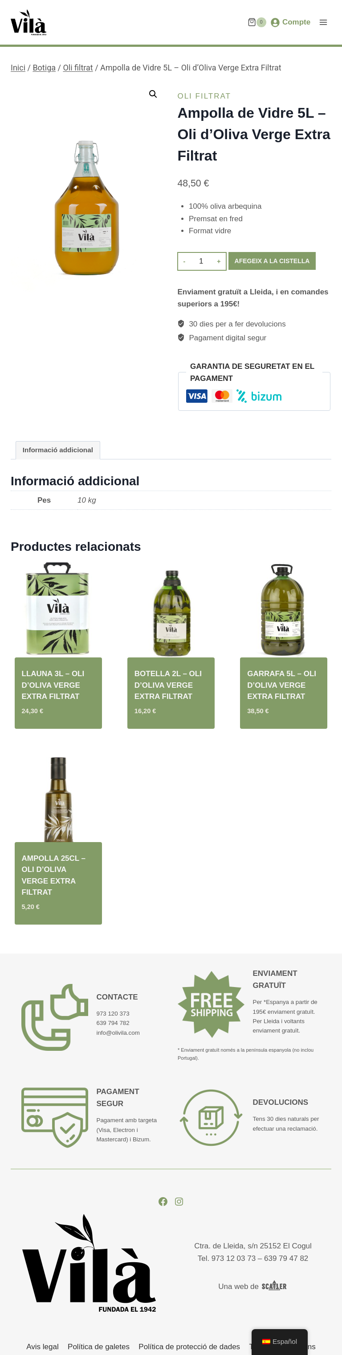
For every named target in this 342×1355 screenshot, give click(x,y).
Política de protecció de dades (189, 1347)
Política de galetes (99, 1347)
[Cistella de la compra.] (257, 22)
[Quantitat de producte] (201, 261)
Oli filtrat (204, 96)
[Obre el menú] (323, 22)
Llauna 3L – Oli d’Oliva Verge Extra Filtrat (53, 685)
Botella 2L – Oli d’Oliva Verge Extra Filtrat (168, 685)
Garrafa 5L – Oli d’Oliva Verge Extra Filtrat (281, 685)
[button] (153, 94)
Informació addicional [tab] (58, 450)
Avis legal (42, 1347)
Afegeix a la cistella (272, 260)
